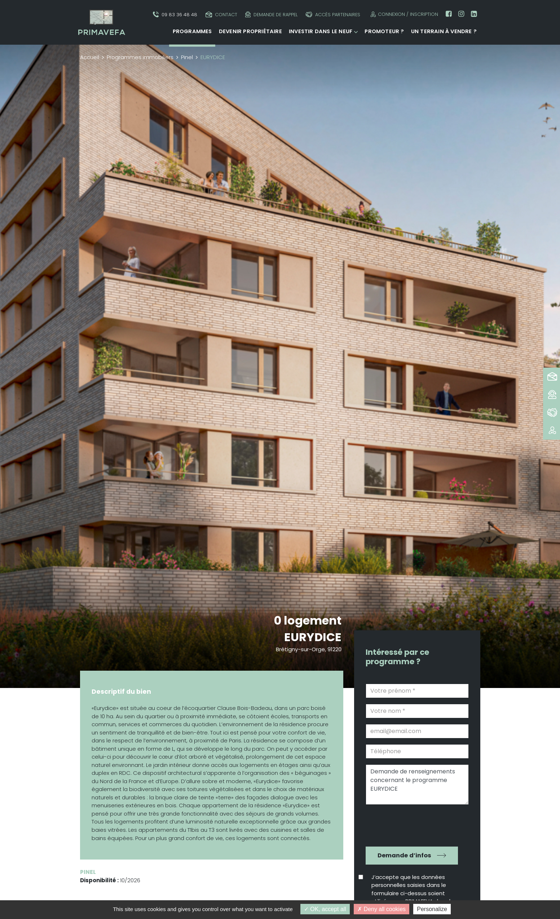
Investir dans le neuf (320, 31)
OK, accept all (325, 909)
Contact (221, 15)
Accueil (89, 57)
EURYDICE (313, 637)
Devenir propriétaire (250, 31)
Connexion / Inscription (403, 14)
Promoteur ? (384, 31)
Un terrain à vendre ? (444, 31)
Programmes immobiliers (140, 57)
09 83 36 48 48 (175, 15)
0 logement (307, 620)
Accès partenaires (332, 15)
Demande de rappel (271, 15)
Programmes (192, 31)
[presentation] (412, 824)
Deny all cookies (381, 909)
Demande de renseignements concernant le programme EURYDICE (417, 784)
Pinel (187, 57)
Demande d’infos (404, 855)
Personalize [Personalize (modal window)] (432, 909)
